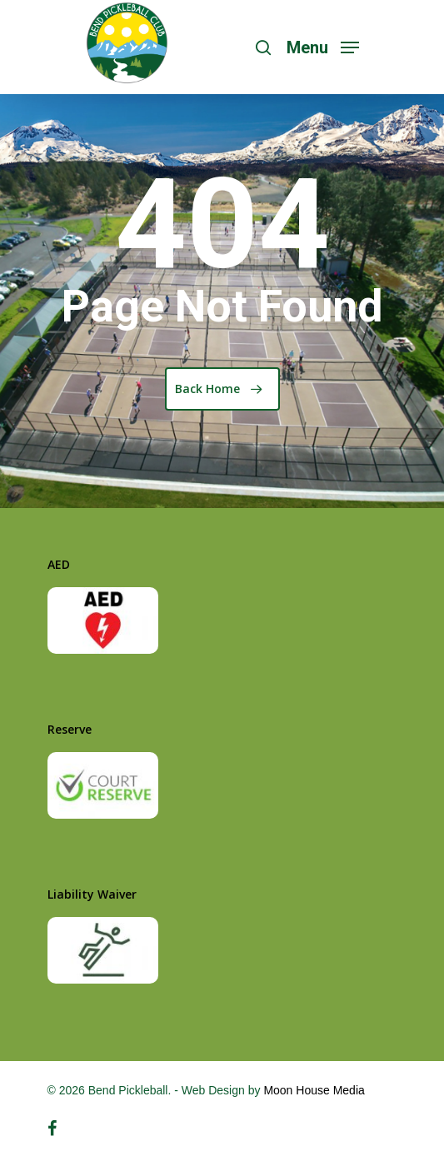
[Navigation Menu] (323, 45)
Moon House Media (313, 1090)
